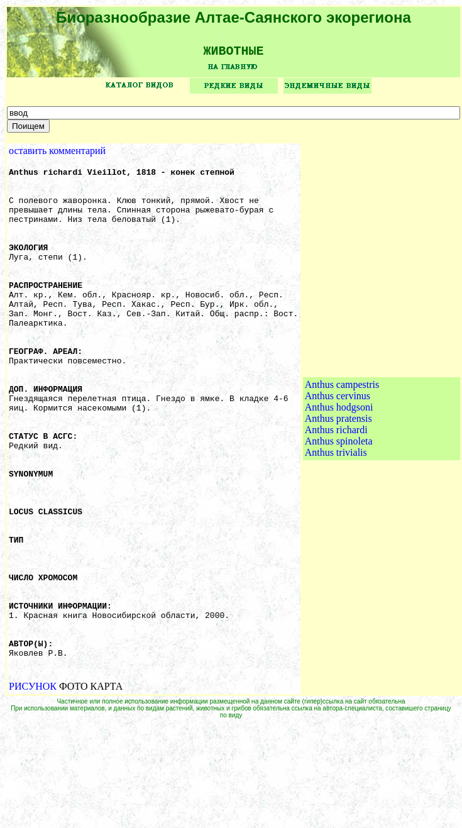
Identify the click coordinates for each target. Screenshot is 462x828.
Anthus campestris (342, 438)
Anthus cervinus (337, 449)
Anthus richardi (336, 483)
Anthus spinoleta (339, 494)
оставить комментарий (57, 155)
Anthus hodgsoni (339, 460)
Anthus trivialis (336, 505)
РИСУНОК (33, 788)
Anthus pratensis (338, 471)
